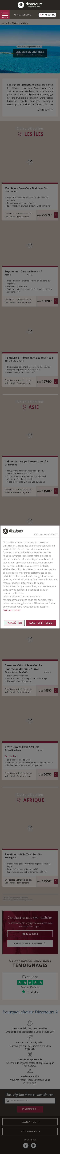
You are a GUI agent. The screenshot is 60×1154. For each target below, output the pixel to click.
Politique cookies (11, 610)
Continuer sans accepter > (46, 534)
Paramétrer (14, 622)
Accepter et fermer (41, 622)
